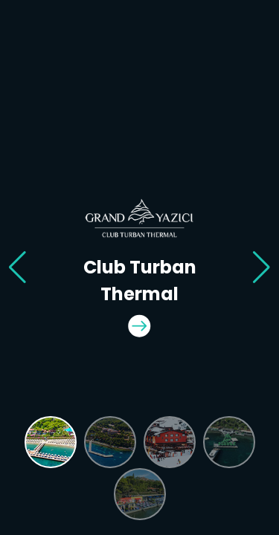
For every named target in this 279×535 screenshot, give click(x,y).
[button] (17, 267)
